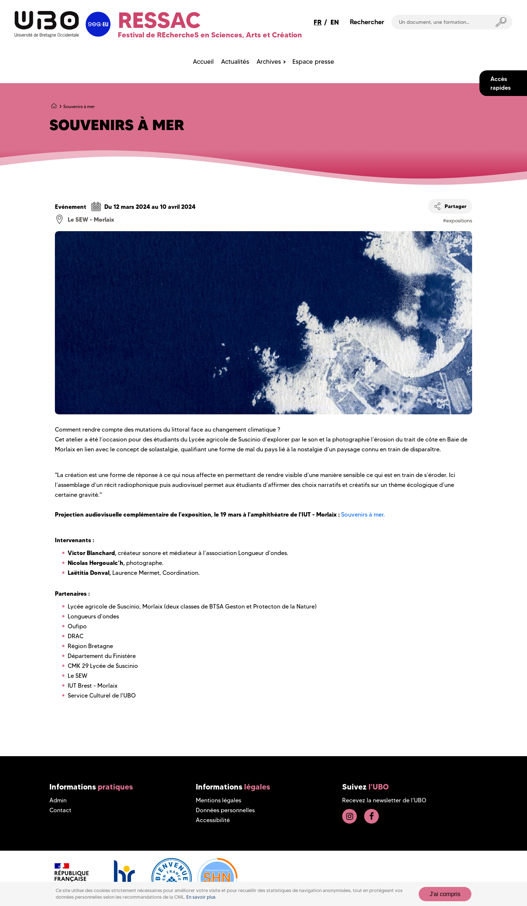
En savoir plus (201, 897)
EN (334, 22)
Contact (60, 810)
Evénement (70, 206)
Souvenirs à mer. (363, 514)
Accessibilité (213, 820)
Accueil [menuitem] (203, 61)
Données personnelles (225, 810)
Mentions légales (218, 800)
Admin (58, 800)
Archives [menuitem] (269, 61)
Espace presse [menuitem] (313, 61)
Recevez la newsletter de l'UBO (384, 800)
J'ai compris (445, 894)
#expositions (457, 220)
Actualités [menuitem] (235, 61)
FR (318, 22)
